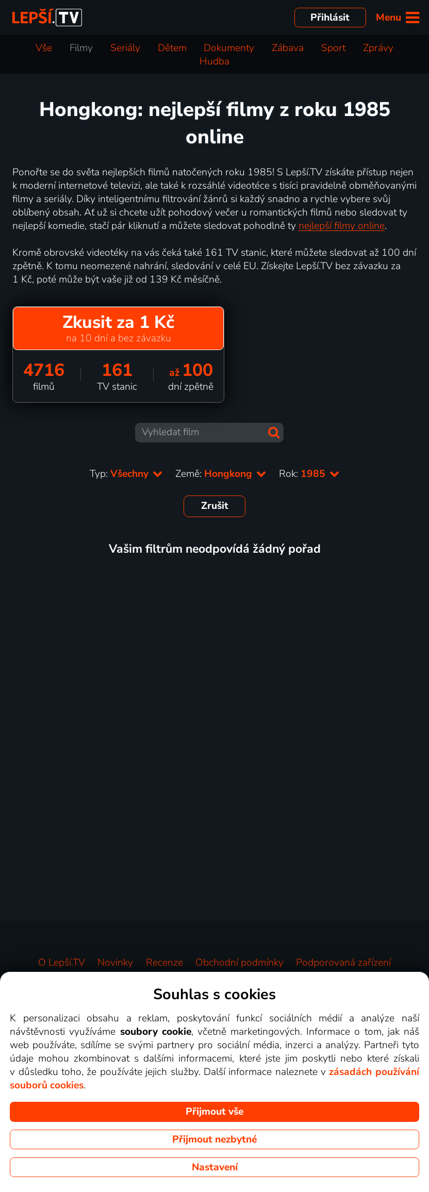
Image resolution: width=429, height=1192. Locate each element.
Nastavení (215, 1167)
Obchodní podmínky (239, 962)
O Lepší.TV (61, 962)
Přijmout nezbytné (214, 1139)
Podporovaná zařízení (343, 962)
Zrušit (214, 505)
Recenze (164, 962)
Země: (221, 474)
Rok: (309, 474)
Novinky (115, 962)
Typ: (126, 474)
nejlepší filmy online (342, 226)
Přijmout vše (214, 1111)
